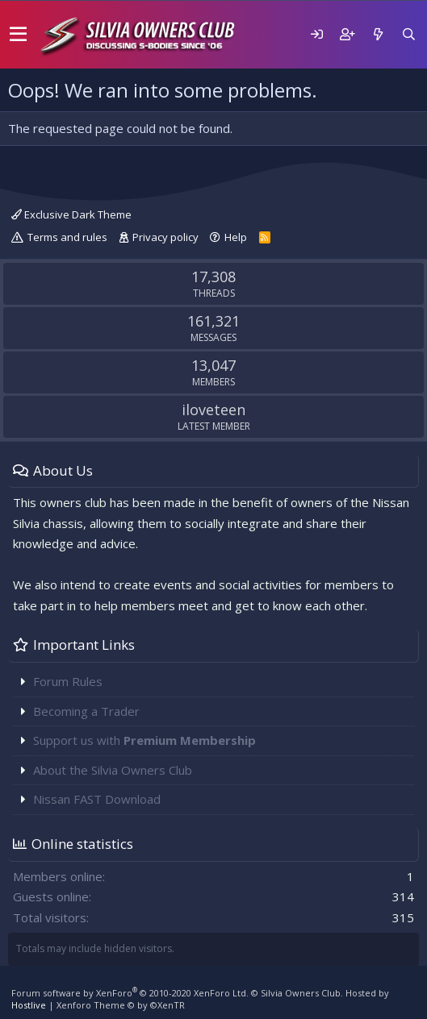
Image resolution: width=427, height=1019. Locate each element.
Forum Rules (68, 681)
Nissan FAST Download (97, 799)
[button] (18, 35)
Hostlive (28, 1005)
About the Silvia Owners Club (112, 770)
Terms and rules (67, 237)
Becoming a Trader (86, 711)
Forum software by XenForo (130, 993)
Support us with (144, 740)
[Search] (408, 34)
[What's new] (377, 34)
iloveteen (213, 409)
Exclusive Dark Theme (71, 214)
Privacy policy (165, 237)
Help (235, 237)
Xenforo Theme (121, 1005)
